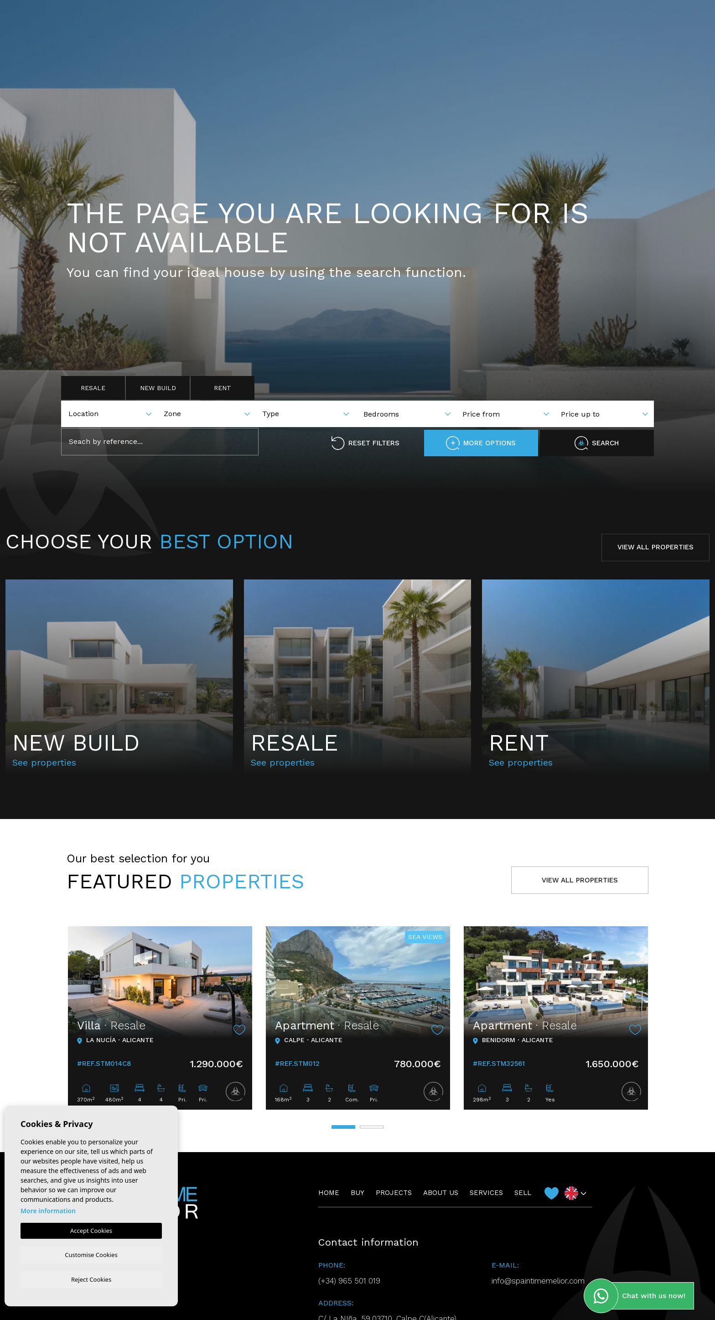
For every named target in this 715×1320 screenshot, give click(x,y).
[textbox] (113, 414)
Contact (619, 28)
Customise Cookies (91, 1254)
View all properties (655, 547)
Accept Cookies (91, 1230)
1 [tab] (343, 1127)
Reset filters (365, 443)
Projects (354, 27)
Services (452, 27)
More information (48, 1209)
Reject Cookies (91, 1279)
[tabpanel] (160, 1018)
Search (597, 443)
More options (481, 443)
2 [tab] (371, 1127)
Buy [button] (314, 27)
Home (283, 27)
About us (404, 27)
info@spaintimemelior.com (538, 1280)
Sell (492, 27)
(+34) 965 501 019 (349, 1280)
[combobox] (112, 413)
